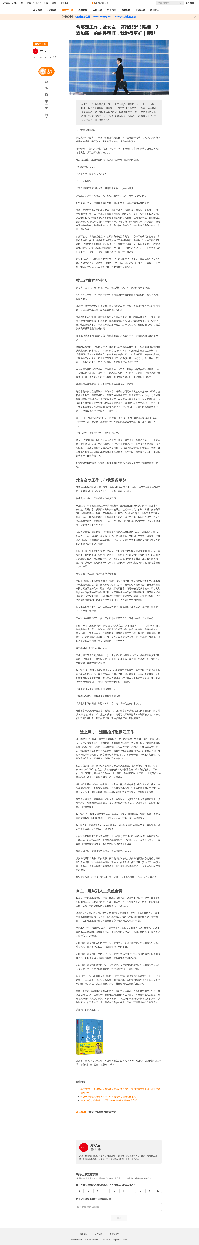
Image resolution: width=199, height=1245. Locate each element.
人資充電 (97, 10)
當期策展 (154, 10)
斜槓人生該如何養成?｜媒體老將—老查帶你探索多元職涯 (108, 1100)
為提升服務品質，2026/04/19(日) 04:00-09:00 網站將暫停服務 (105, 16)
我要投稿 (83, 1234)
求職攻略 (52, 10)
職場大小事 (67, 10)
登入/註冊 (190, 3)
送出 (119, 1218)
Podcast (140, 10)
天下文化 (43, 51)
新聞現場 (126, 10)
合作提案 (98, 1234)
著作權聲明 (114, 1234)
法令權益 (111, 10)
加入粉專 (81, 1112)
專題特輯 (82, 10)
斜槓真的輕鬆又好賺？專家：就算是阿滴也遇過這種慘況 (108, 1096)
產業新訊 (37, 10)
